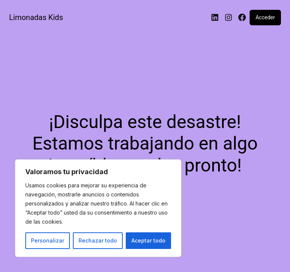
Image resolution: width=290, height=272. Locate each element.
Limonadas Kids (36, 17)
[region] (98, 208)
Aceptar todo (148, 240)
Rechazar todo (98, 240)
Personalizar (47, 240)
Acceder (265, 17)
